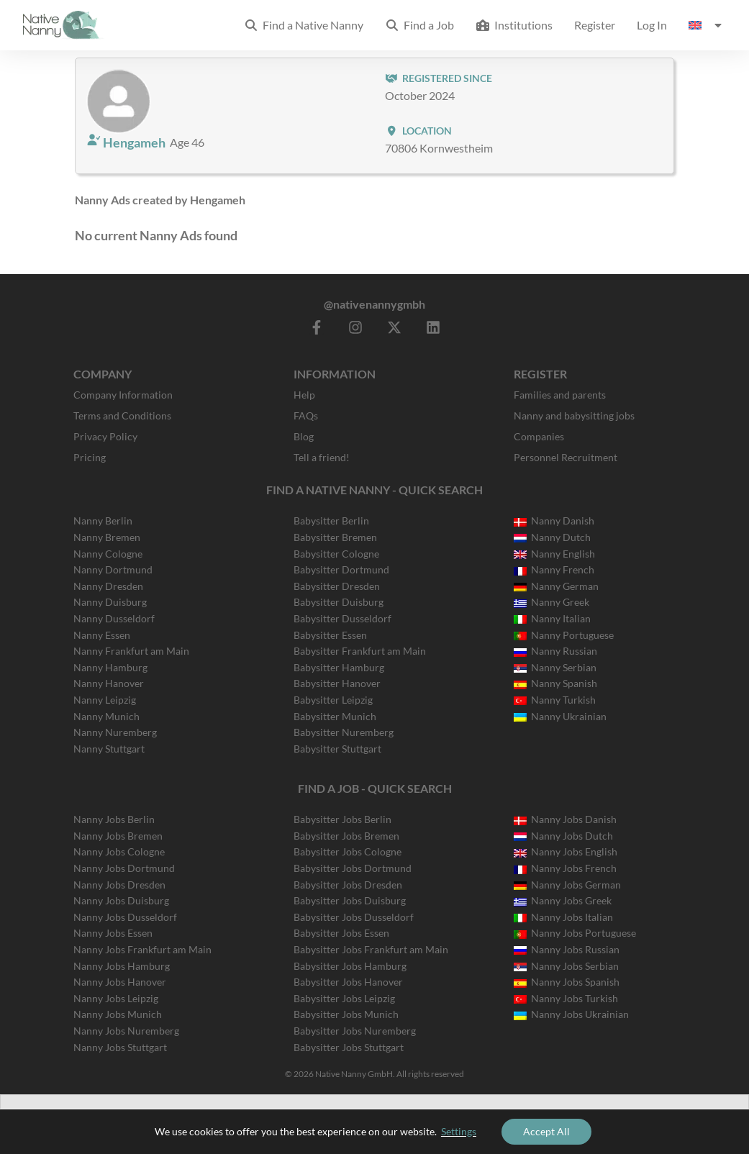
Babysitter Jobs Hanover (348, 982)
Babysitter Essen (330, 635)
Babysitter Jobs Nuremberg (355, 1030)
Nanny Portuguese (564, 635)
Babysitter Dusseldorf (342, 618)
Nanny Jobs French (565, 868)
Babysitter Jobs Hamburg (350, 966)
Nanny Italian (552, 618)
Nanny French (554, 569)
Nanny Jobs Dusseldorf (125, 917)
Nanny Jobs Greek (563, 900)
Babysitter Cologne (336, 554)
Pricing (89, 457)
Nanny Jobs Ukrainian (571, 1014)
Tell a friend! (322, 457)
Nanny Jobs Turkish (566, 998)
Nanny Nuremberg (115, 732)
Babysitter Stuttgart (337, 748)
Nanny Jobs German (567, 884)
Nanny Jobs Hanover (119, 982)
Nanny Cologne (107, 554)
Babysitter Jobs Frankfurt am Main (371, 949)
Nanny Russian (555, 651)
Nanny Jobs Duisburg (121, 900)
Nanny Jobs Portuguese (575, 933)
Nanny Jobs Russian (566, 949)
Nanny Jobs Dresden (119, 884)
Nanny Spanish (555, 683)
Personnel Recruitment (565, 457)
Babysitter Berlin (331, 520)
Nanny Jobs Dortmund (124, 868)
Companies (539, 436)
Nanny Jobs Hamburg (121, 966)
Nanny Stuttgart (109, 748)
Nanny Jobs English (565, 851)
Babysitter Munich (335, 716)
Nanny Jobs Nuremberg (126, 1030)
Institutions (514, 25)
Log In (652, 25)
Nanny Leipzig (104, 700)
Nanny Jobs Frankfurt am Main (142, 949)
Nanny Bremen (106, 537)
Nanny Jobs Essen (113, 933)
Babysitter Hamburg (339, 667)
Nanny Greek (551, 602)
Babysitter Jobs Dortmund (353, 868)
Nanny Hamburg (110, 667)
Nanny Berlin (102, 520)
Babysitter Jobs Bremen (346, 836)
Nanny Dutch (552, 537)
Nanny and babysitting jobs (574, 415)
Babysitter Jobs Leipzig (344, 998)
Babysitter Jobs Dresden (348, 884)
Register (594, 25)
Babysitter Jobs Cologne (347, 851)
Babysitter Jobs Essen (341, 933)
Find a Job (419, 25)
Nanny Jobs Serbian (566, 966)
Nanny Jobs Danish (565, 819)
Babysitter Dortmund (341, 569)
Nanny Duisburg (110, 602)
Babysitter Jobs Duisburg (350, 900)
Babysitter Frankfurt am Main (360, 651)
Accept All (546, 1131)
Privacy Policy (105, 436)
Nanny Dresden (108, 586)
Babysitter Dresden (337, 586)
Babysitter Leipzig (333, 700)
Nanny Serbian (555, 667)
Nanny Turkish (555, 700)
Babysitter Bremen (335, 537)
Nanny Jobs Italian (563, 917)
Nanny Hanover (108, 683)
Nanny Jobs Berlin (114, 819)
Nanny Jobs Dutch (563, 836)
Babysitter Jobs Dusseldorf (354, 917)
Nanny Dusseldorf (114, 618)
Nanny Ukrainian (560, 716)
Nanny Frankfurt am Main (131, 651)
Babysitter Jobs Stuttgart (349, 1047)
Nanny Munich (106, 716)
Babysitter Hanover (337, 683)
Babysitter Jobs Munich (346, 1014)
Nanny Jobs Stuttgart (120, 1047)
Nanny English (554, 554)
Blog (304, 436)
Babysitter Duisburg (338, 602)
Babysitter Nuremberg (344, 732)
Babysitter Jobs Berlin (342, 819)
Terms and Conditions (122, 415)
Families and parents (560, 395)
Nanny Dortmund (113, 569)
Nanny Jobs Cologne (119, 851)
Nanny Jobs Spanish (566, 982)
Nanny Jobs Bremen (118, 836)
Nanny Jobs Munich (117, 1014)
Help (304, 395)
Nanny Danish (554, 520)
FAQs (306, 415)
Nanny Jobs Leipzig (115, 998)
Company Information (123, 395)
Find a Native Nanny (303, 25)
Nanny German (556, 586)
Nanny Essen (101, 635)
